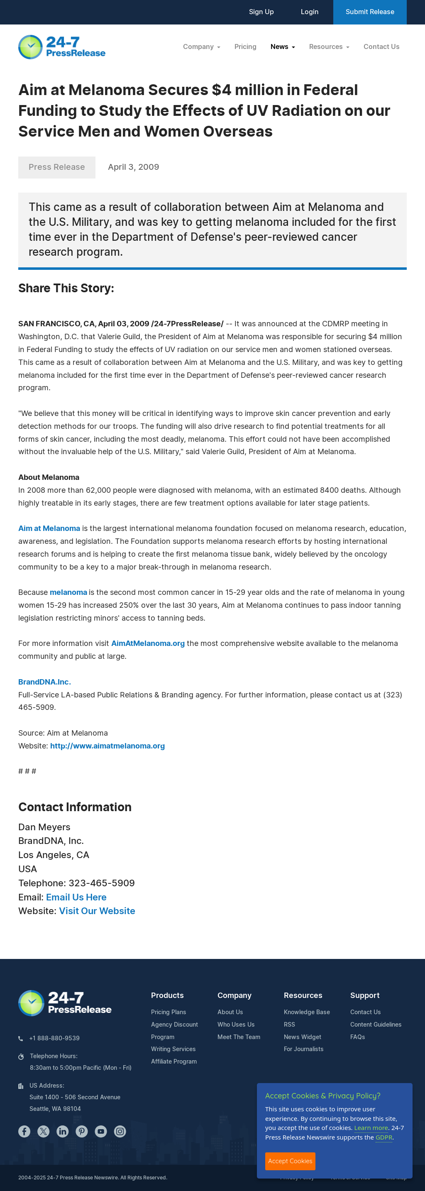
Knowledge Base (307, 1012)
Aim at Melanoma (49, 529)
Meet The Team (238, 1037)
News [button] (280, 47)
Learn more (371, 1127)
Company (234, 996)
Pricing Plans (168, 1012)
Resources (303, 996)
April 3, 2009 (133, 167)
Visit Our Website (97, 911)
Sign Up (261, 12)
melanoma (69, 593)
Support (365, 996)
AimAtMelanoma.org (148, 644)
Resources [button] (326, 47)
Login (310, 12)
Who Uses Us (236, 1025)
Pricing (245, 47)
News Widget (302, 1037)
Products (167, 996)
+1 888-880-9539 (54, 1039)
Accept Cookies (290, 1161)
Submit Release (370, 12)
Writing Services (173, 1049)
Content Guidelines (376, 1025)
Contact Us (382, 47)
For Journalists (304, 1049)
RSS (289, 1025)
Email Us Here (76, 897)
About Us (230, 1012)
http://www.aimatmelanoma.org (107, 746)
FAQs (357, 1037)
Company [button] (199, 47)
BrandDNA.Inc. (44, 682)
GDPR (384, 1137)
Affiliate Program (174, 1062)
